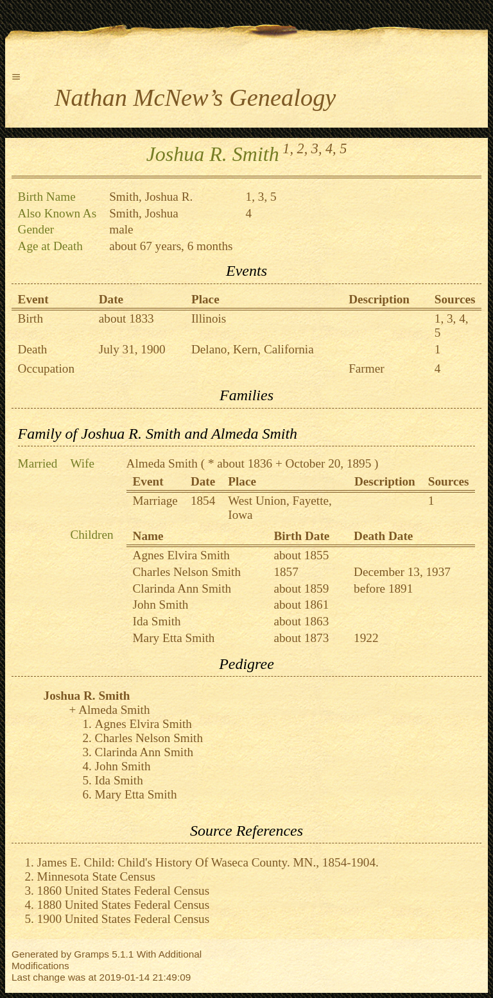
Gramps (91, 954)
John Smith (161, 604)
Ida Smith (157, 621)
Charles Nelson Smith (187, 572)
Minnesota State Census (96, 876)
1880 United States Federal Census (123, 904)
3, (316, 148)
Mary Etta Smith (174, 638)
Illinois (208, 318)
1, (287, 148)
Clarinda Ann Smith (182, 588)
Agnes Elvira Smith (181, 555)
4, (330, 148)
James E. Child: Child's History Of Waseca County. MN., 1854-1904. (208, 862)
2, (302, 148)
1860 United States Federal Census (123, 890)
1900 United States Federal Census (123, 919)
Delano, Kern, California (252, 349)
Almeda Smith (162, 463)
